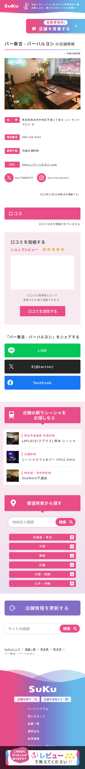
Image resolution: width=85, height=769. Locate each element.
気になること (37, 716)
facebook (42, 382)
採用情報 (34, 738)
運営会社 (34, 731)
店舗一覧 (34, 723)
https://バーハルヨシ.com (39, 164)
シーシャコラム (38, 708)
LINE (42, 350)
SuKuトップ (12, 649)
